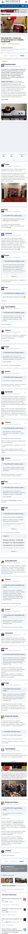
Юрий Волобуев (8, 47)
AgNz (6, 901)
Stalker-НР (8, 922)
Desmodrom (17, 654)
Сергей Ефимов (18, 808)
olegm (15, 215)
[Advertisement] (14, 137)
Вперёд (22, 55)
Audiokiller (17, 261)
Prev (2, 24)
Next (25, 24)
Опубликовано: (12, 66)
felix (15, 731)
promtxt (17, 428)
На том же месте (12, 500)
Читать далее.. (4, 99)
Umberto (17, 352)
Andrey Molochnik (19, 585)
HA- (9, 75)
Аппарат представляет (7, 81)
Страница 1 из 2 (14, 55)
